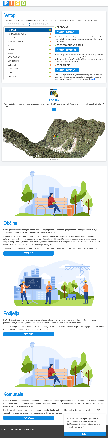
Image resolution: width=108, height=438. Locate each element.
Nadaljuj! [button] (84, 434)
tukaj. (93, 79)
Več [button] (82, 427)
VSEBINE (28, 253)
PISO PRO (28, 334)
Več (54, 110)
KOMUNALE (28, 417)
